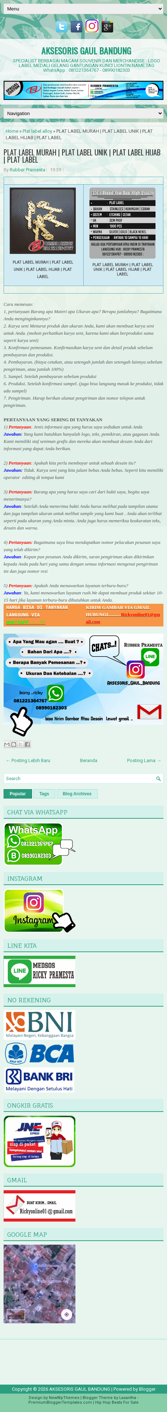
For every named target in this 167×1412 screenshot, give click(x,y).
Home (12, 131)
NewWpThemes (64, 1397)
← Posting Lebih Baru (28, 760)
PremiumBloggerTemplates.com (60, 1402)
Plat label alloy (37, 131)
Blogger (147, 1389)
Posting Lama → (144, 760)
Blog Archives (77, 793)
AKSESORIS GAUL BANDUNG (86, 50)
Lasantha (127, 1397)
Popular (18, 793)
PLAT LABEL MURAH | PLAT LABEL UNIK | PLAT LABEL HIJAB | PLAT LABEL (82, 156)
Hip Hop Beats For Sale (117, 1402)
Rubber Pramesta (27, 169)
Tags (44, 793)
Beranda (88, 760)
